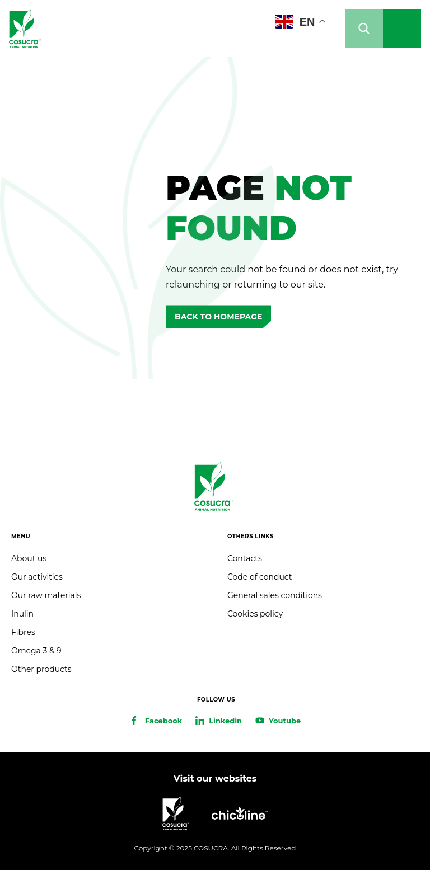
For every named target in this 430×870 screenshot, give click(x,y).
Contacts (244, 558)
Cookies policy (255, 614)
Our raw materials (46, 595)
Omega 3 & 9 (36, 651)
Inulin (22, 614)
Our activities (37, 577)
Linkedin (225, 720)
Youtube (285, 720)
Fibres (23, 632)
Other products (41, 669)
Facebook (163, 720)
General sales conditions (274, 595)
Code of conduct (259, 577)
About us (28, 558)
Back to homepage (218, 317)
